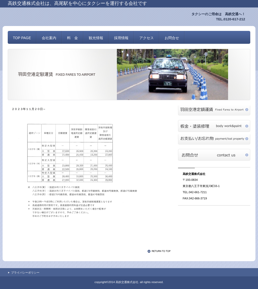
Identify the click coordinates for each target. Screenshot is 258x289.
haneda (214, 111)
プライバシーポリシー (25, 272)
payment (214, 140)
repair (214, 126)
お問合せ (214, 155)
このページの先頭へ (160, 251)
